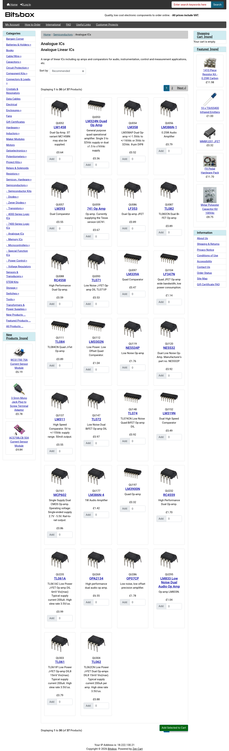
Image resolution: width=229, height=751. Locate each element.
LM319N (169, 413)
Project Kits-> (14, 162)
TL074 (133, 413)
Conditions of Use (207, 255)
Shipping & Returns (208, 244)
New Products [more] (17, 336)
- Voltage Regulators (18, 266)
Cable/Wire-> (14, 56)
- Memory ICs (14, 239)
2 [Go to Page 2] (172, 88)
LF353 (132, 209)
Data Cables (13, 98)
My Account (12, 24)
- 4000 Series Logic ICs (18, 216)
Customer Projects (107, 24)
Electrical (11, 104)
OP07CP (132, 578)
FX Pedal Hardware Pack (210, 165)
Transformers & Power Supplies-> (16, 307)
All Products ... (14, 326)
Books (10, 50)
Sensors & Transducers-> (14, 274)
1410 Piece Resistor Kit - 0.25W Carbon (209, 68)
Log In (25, 4)
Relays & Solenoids (17, 168)
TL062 (96, 662)
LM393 (60, 209)
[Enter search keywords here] (191, 4)
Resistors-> (12, 173)
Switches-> (12, 293)
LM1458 (60, 127)
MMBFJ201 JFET (210, 135)
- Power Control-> (16, 260)
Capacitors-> (13, 62)
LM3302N (96, 342)
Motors (10, 145)
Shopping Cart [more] (204, 35)
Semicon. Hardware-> (19, 179)
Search (217, 4)
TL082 (169, 209)
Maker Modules (15, 139)
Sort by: (44, 70)
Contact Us (203, 267)
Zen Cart (137, 748)
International (53, 24)
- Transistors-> (15, 208)
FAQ (68, 24)
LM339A (132, 274)
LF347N (169, 274)
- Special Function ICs (17, 253)
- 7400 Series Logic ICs (18, 226)
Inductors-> (13, 133)
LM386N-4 (96, 495)
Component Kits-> (16, 73)
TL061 (60, 662)
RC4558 (60, 280)
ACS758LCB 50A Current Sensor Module (19, 435)
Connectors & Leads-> (18, 81)
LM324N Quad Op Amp (96, 123)
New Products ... (16, 314)
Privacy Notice (205, 249)
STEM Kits (12, 282)
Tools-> (10, 299)
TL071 (96, 280)
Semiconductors (63, 34)
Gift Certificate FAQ (208, 284)
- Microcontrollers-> (18, 245)
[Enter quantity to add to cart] (65, 159)
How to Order (32, 24)
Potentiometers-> (16, 156)
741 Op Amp (96, 209)
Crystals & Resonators (13, 91)
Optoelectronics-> (16, 150)
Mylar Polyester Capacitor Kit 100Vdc (210, 201)
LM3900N (132, 489)
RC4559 (169, 495)
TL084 (60, 342)
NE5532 (169, 348)
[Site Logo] (39, 15)
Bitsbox (112, 748)
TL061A (60, 578)
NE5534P (133, 348)
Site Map (202, 278)
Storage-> (12, 287)
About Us (202, 238)
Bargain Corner (15, 38)
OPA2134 (96, 578)
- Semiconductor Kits (18, 191)
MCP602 (60, 495)
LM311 (60, 419)
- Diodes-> (12, 196)
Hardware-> (13, 127)
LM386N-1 (169, 127)
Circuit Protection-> (17, 67)
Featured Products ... (18, 320)
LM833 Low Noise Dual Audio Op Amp (169, 582)
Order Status (204, 273)
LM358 (132, 127)
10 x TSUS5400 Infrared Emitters (210, 103)
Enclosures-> (14, 110)
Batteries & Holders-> (18, 44)
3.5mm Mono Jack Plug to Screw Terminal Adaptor (19, 397)
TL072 (96, 419)
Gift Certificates (15, 122)
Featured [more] (208, 49)
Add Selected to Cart (174, 727)
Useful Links (83, 24)
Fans (9, 116)
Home (12, 4)
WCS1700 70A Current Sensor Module (19, 358)
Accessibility (204, 261)
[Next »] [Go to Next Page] (181, 88)
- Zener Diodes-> (16, 202)
